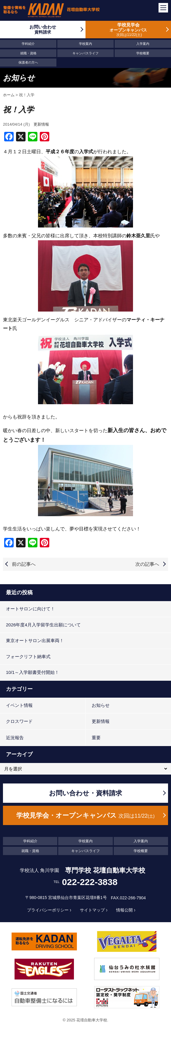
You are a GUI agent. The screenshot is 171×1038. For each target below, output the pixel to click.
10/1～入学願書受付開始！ (32, 672)
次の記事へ (147, 564)
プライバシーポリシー (48, 910)
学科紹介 (28, 43)
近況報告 (15, 737)
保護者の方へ (28, 62)
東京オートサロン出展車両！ (35, 640)
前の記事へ (24, 564)
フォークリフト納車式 (28, 656)
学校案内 (85, 43)
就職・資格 (28, 53)
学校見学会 (128, 29)
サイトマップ (92, 910)
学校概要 (142, 53)
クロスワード (19, 721)
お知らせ (101, 705)
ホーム (9, 95)
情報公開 (124, 910)
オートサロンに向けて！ (30, 608)
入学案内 (142, 43)
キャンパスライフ (85, 53)
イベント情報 (19, 705)
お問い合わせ (43, 29)
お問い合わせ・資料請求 (85, 793)
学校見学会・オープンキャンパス (85, 815)
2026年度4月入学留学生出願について (43, 624)
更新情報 (41, 124)
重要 (96, 737)
